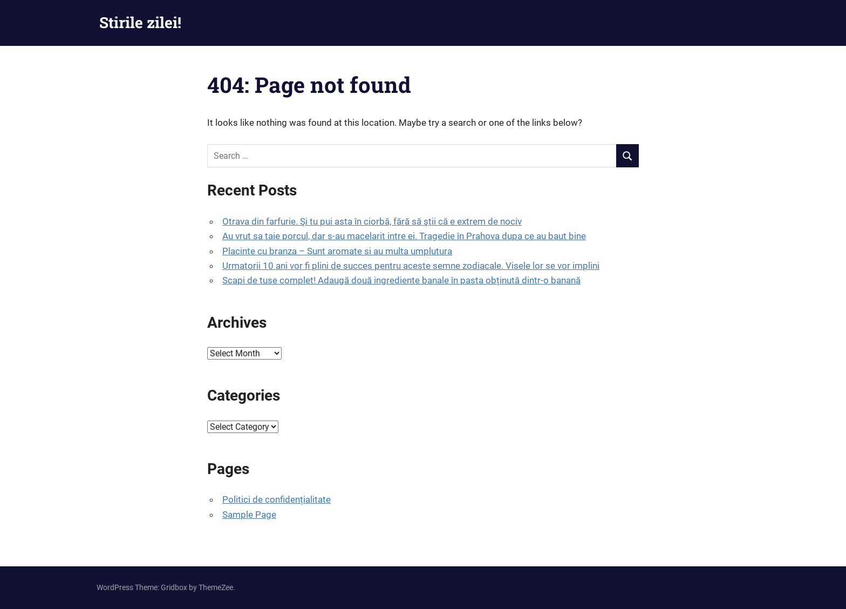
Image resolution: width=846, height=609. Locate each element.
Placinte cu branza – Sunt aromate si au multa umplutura (337, 251)
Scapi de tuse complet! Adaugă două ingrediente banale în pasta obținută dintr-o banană (401, 280)
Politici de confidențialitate (276, 499)
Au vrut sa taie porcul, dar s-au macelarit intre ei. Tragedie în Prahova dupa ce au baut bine (404, 236)
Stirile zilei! (140, 22)
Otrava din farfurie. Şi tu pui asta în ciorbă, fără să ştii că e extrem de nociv (372, 221)
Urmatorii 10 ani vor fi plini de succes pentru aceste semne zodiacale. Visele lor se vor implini (410, 265)
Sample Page (249, 514)
